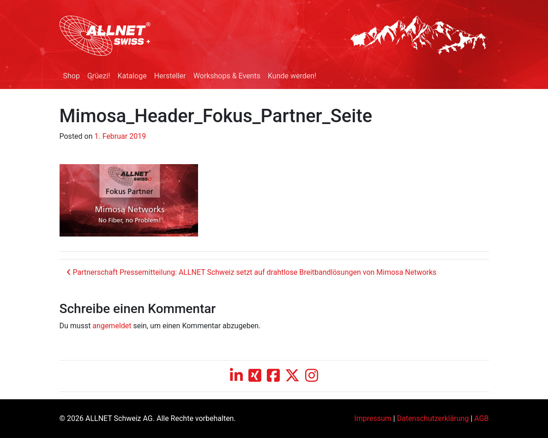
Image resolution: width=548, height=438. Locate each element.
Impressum (372, 418)
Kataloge (132, 75)
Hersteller (170, 75)
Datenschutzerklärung (433, 418)
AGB (481, 418)
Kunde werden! (292, 75)
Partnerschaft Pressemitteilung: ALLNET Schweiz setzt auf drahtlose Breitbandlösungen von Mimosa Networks (251, 272)
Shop (71, 75)
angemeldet (111, 325)
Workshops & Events (226, 75)
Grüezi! (98, 75)
